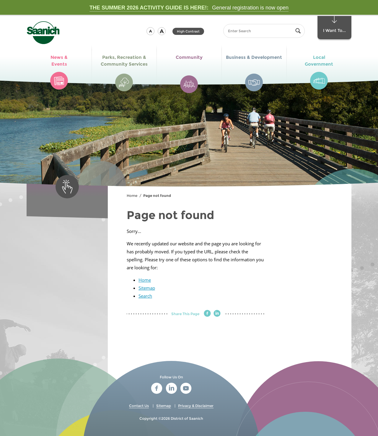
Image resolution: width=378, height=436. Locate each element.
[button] (150, 31)
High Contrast (188, 31)
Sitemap (147, 288)
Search (145, 296)
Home (132, 195)
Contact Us (139, 405)
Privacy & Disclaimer (196, 405)
